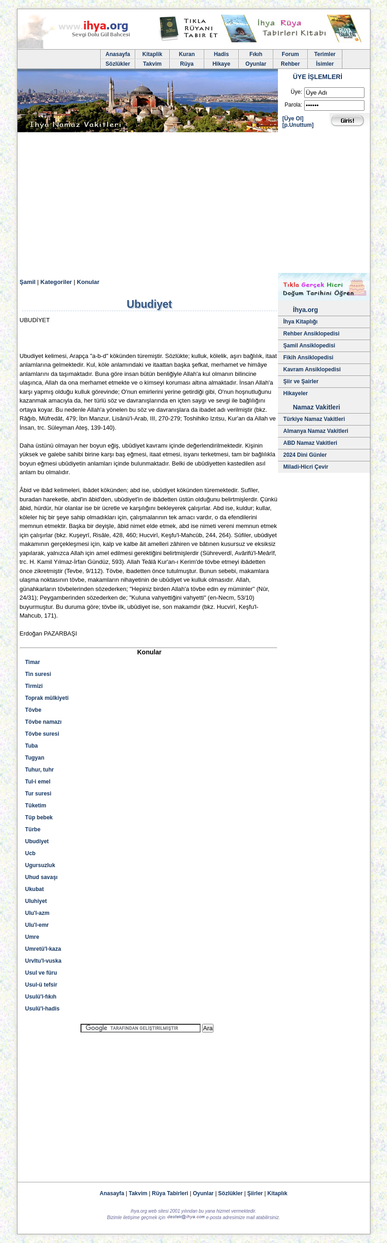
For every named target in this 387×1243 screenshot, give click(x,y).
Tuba (31, 746)
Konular (88, 281)
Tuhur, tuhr (39, 769)
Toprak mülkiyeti (47, 698)
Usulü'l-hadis (42, 1008)
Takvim (152, 64)
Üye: (296, 92)
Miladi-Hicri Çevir (306, 467)
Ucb (30, 853)
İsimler (325, 64)
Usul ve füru (41, 973)
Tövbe (33, 710)
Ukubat (34, 889)
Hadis (221, 54)
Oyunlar (255, 64)
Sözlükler (117, 64)
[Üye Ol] (293, 118)
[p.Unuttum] (298, 125)
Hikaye (222, 64)
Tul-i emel (38, 781)
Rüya (186, 64)
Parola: (293, 105)
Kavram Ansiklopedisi (312, 369)
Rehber (290, 64)
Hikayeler (295, 393)
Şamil (28, 281)
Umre (32, 937)
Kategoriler (56, 281)
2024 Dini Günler (305, 455)
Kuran (187, 54)
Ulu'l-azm (37, 913)
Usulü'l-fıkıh (41, 996)
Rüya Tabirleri (170, 1193)
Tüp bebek (39, 817)
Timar (32, 662)
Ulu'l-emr (37, 925)
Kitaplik (152, 54)
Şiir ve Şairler (301, 381)
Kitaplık (277, 1193)
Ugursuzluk (40, 865)
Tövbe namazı (43, 722)
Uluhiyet (36, 901)
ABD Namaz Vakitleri (310, 443)
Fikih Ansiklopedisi (308, 357)
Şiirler (255, 1193)
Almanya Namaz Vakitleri (315, 431)
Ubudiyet (37, 841)
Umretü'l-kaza (43, 949)
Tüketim (35, 805)
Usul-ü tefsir (41, 985)
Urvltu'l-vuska (43, 961)
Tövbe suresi (42, 734)
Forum (290, 54)
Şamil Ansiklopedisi (309, 345)
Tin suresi (38, 674)
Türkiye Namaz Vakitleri (314, 419)
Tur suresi (38, 793)
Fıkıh (255, 54)
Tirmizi (34, 686)
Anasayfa (117, 54)
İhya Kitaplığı (300, 321)
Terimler (324, 54)
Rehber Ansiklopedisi (311, 333)
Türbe (32, 829)
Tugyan (35, 758)
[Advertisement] (193, 204)
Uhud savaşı (41, 877)
